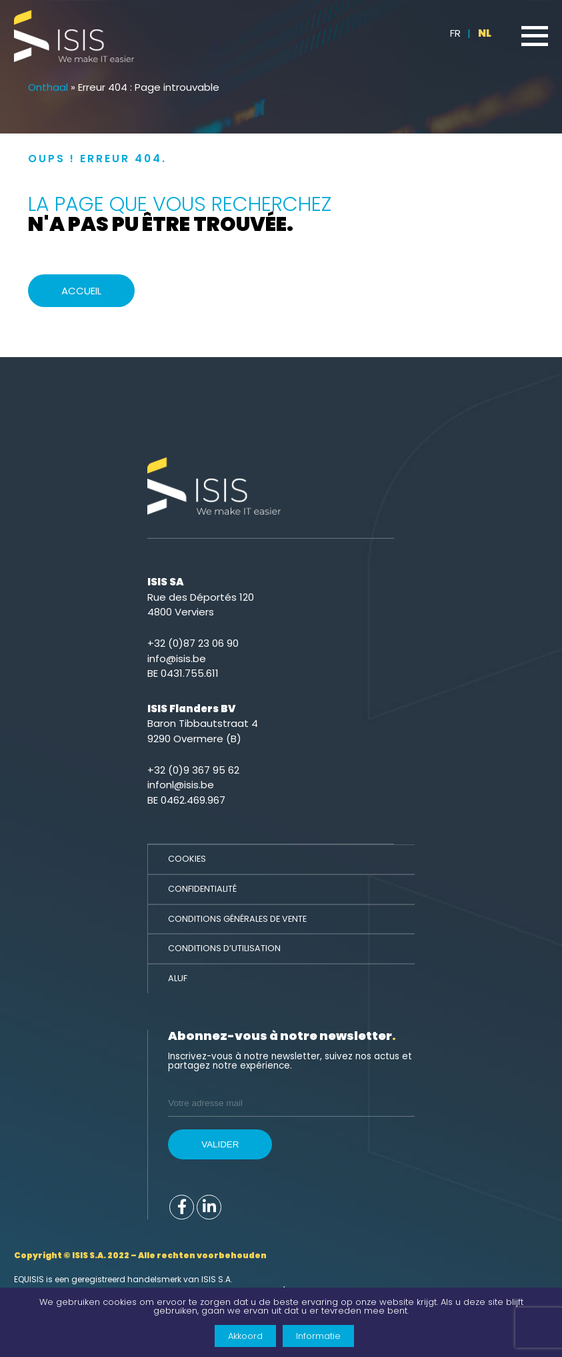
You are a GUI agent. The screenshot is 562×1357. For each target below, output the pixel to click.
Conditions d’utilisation (224, 948)
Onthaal (48, 87)
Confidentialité (202, 888)
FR (455, 33)
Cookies (187, 858)
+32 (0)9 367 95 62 (193, 770)
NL (484, 33)
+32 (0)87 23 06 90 (193, 643)
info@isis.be (176, 658)
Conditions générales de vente (237, 918)
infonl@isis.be (180, 785)
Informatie (318, 1336)
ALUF (177, 978)
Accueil (81, 291)
